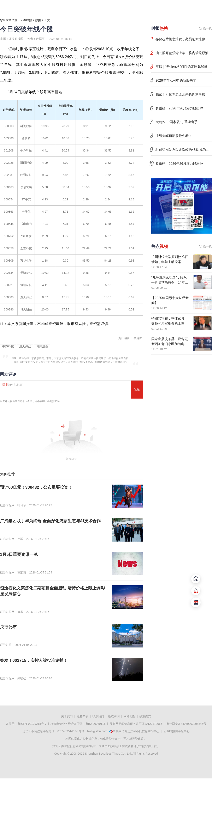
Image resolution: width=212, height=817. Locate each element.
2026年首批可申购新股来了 (175, 80)
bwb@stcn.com (97, 731)
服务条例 (82, 716)
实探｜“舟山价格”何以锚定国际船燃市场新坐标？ (183, 66)
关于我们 (67, 716)
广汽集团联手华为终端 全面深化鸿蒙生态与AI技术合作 (50, 521)
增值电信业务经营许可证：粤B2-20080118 (78, 723)
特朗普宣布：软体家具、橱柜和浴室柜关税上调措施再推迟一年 (169, 323)
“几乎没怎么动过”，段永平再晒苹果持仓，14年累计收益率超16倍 (169, 282)
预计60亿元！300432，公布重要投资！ (36, 487)
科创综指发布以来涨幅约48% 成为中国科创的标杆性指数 (183, 150)
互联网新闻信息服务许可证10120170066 (136, 723)
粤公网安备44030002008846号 (186, 723)
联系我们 (98, 716)
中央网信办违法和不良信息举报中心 (136, 731)
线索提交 (145, 716)
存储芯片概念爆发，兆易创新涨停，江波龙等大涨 (183, 39)
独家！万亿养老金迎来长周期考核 (180, 94)
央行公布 (8, 626)
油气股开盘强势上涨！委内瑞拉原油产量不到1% (183, 53)
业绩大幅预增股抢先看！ (173, 136)
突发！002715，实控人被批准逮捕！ (34, 660)
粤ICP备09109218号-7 (31, 723)
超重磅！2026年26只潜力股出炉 (179, 108)
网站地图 (129, 716)
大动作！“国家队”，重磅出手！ (178, 122)
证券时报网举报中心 (176, 731)
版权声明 (114, 716)
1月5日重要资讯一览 (19, 554)
